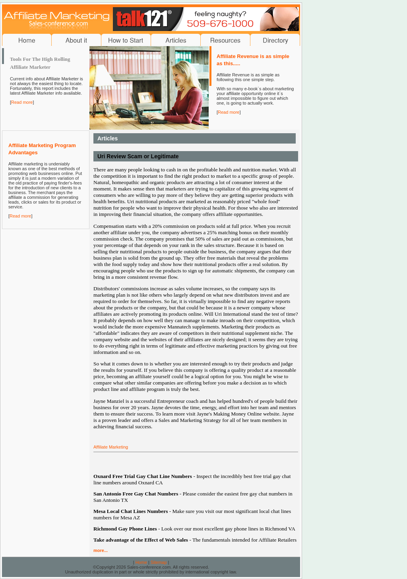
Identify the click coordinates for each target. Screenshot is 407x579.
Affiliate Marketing (110, 447)
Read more (22, 102)
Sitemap (159, 562)
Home (141, 562)
